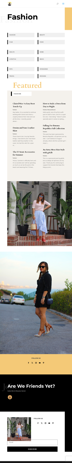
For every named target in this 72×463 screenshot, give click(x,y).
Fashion (15, 109)
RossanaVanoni (52, 109)
